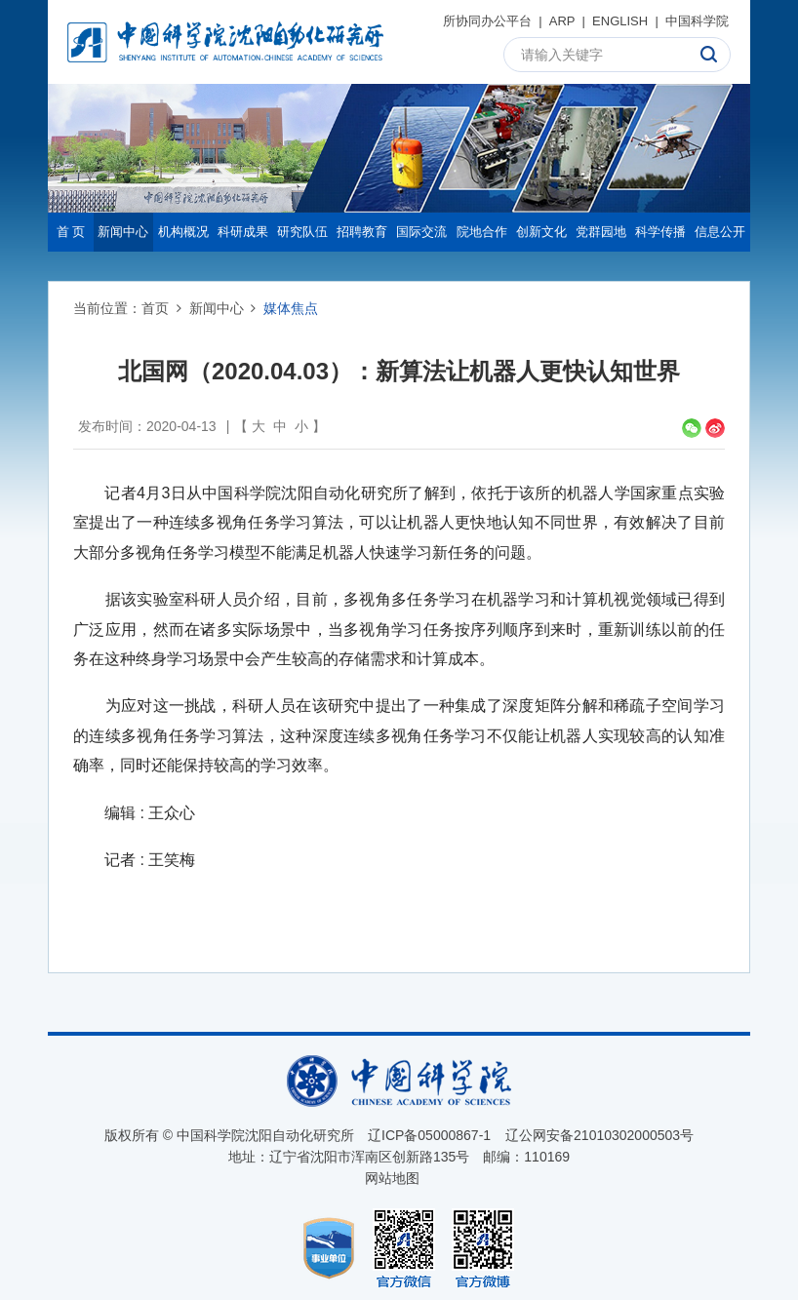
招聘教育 (362, 231)
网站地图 (392, 1178)
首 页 (71, 231)
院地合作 (482, 231)
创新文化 (541, 231)
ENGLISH (620, 21)
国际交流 (421, 231)
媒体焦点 (290, 308)
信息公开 (720, 231)
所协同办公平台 (487, 21)
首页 (155, 308)
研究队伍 (302, 231)
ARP (562, 21)
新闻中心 (123, 231)
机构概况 (183, 231)
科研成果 (243, 231)
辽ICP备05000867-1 (429, 1135)
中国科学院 (697, 21)
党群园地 (601, 231)
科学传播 (660, 231)
